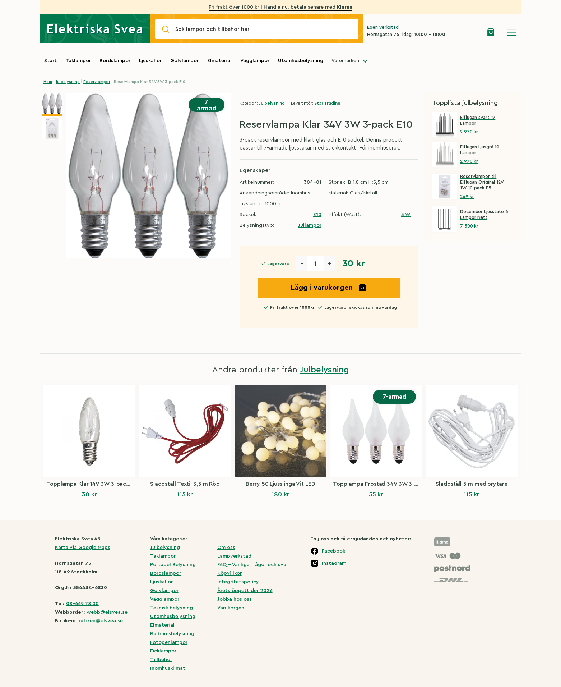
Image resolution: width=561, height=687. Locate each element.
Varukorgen (230, 607)
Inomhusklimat (167, 668)
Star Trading (327, 103)
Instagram (334, 563)
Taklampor (78, 60)
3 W (406, 214)
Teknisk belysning (171, 607)
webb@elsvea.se (107, 612)
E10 (317, 214)
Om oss (226, 547)
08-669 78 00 (82, 603)
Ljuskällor (150, 60)
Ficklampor (163, 651)
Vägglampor (254, 60)
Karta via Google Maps (82, 547)
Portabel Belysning (173, 564)
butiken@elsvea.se (100, 620)
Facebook (333, 551)
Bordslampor (114, 60)
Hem (47, 82)
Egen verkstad (383, 27)
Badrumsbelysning (172, 633)
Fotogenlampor (168, 642)
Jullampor (309, 225)
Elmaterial (219, 60)
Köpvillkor (229, 573)
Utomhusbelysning (300, 60)
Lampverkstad (234, 556)
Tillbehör (161, 659)
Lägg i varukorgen (329, 287)
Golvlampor (184, 60)
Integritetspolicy (238, 582)
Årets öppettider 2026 (245, 590)
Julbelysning (68, 82)
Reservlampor (96, 82)
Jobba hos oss (234, 599)
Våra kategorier (168, 538)
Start (50, 60)
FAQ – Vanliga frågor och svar (252, 564)
